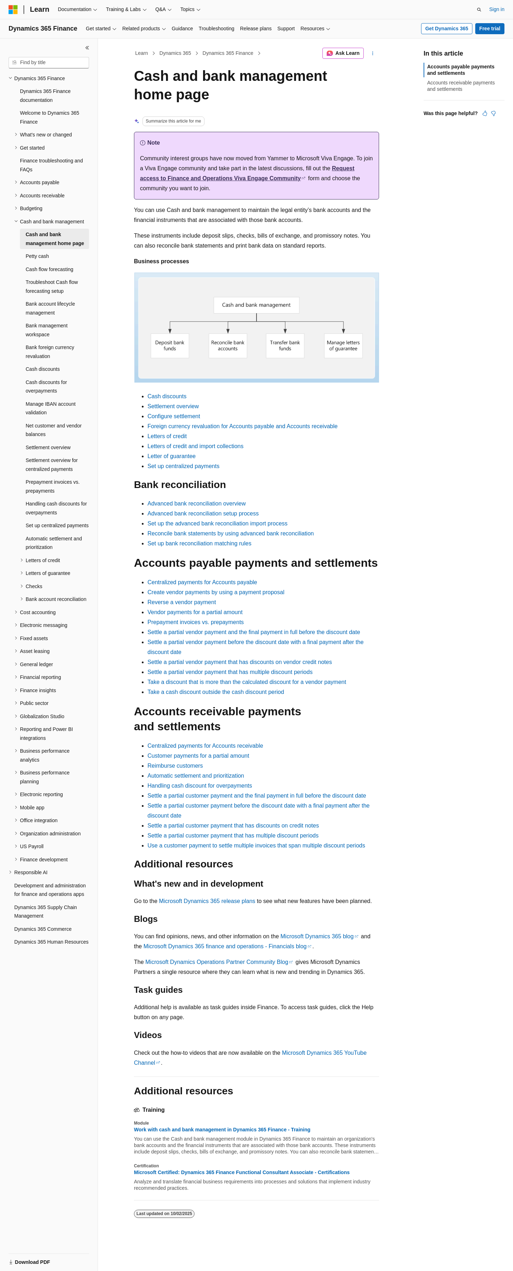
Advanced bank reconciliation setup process (203, 513)
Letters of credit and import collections (195, 446)
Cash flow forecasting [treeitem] (49, 269)
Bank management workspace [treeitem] (47, 330)
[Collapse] (87, 47)
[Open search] (479, 9)
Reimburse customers (175, 766)
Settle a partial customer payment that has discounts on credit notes (233, 826)
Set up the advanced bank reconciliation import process (217, 523)
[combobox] (49, 62)
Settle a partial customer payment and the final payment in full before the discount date (256, 796)
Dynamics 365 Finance (228, 53)
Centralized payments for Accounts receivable (205, 746)
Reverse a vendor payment (181, 602)
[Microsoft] (13, 9)
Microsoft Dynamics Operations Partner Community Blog (216, 962)
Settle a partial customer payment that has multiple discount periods (232, 835)
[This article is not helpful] (493, 113)
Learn (141, 53)
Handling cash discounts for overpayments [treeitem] (56, 508)
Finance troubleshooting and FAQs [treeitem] (51, 165)
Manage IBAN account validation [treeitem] (51, 408)
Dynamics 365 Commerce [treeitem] (43, 929)
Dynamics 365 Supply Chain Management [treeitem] (45, 911)
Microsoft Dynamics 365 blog (316, 936)
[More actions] (373, 53)
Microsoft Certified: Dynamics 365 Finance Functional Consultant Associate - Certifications (242, 1172)
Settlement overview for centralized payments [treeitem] (52, 464)
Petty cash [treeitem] (37, 256)
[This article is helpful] (485, 113)
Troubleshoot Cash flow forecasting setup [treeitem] (52, 286)
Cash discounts (166, 396)
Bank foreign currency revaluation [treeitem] (50, 351)
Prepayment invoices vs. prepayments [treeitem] (53, 486)
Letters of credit (167, 436)
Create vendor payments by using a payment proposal (215, 592)
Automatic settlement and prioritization (195, 776)
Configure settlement (173, 416)
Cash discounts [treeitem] (43, 369)
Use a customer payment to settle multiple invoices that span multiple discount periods (256, 845)
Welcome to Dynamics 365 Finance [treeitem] (49, 117)
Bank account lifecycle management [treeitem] (50, 308)
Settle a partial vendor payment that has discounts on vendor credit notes (239, 662)
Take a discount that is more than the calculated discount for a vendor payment (246, 682)
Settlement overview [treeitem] (48, 447)
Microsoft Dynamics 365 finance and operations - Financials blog (225, 946)
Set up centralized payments (183, 466)
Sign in (496, 9)
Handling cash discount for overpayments (199, 786)
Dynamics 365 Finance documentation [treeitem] (45, 95)
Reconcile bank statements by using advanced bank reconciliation (230, 533)
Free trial (489, 28)
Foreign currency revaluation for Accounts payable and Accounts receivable (242, 426)
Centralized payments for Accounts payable (202, 582)
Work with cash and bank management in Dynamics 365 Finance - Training (222, 1129)
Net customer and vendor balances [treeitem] (54, 430)
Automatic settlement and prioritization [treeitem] (54, 543)
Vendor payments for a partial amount (195, 612)
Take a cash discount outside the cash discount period (215, 692)
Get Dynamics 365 (446, 28)
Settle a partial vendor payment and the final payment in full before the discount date (253, 632)
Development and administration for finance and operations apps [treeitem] (50, 890)
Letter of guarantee (171, 456)
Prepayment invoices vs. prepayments (195, 622)
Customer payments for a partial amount (198, 756)
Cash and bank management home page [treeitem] (55, 239)
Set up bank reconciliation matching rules (199, 543)
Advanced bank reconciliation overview (196, 503)
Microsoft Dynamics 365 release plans (207, 901)
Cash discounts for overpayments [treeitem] (46, 386)
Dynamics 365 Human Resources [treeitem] (51, 942)
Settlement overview (173, 406)
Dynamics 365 (175, 53)
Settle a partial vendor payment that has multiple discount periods (229, 672)
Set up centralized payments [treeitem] (57, 525)
